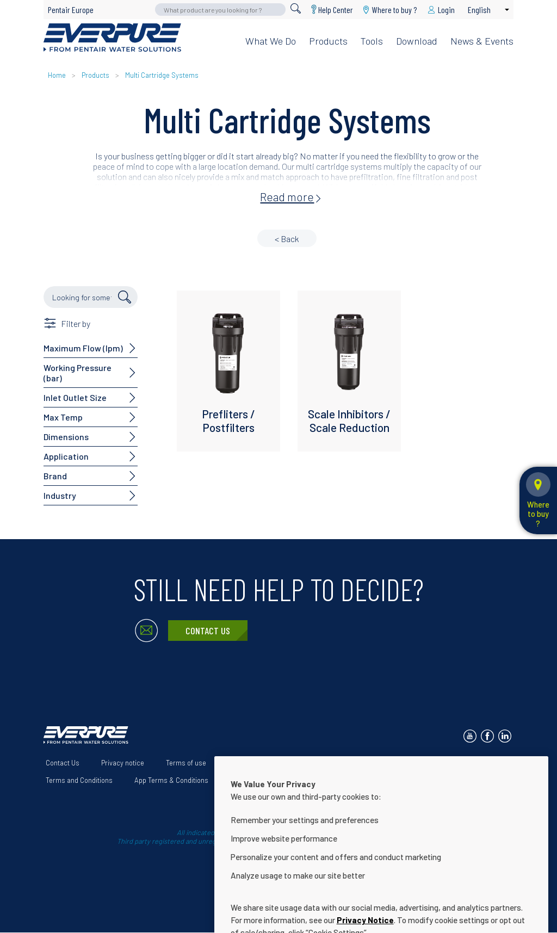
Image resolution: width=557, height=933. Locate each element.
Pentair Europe (71, 9)
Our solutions (297, 762)
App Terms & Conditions (171, 780)
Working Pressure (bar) (78, 372)
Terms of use (186, 762)
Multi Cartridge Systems (162, 75)
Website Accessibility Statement (389, 762)
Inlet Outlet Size (75, 397)
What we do (270, 41)
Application (66, 456)
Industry (60, 495)
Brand (55, 476)
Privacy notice (122, 762)
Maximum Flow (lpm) (83, 348)
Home (57, 75)
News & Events (481, 41)
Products (328, 41)
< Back (287, 238)
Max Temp (63, 417)
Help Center (335, 9)
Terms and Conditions (79, 780)
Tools (372, 41)
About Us (242, 762)
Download (416, 41)
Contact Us (207, 631)
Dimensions (66, 436)
